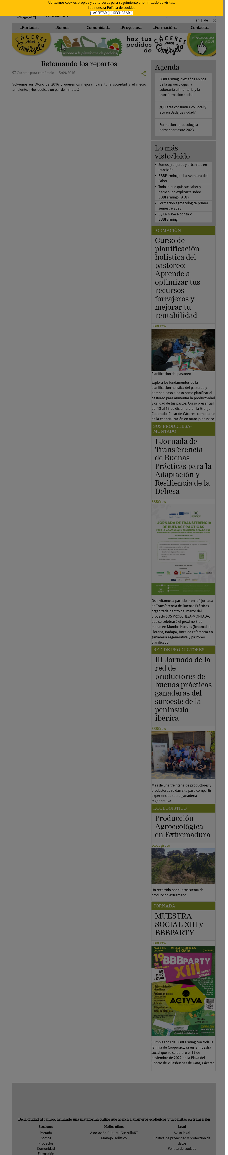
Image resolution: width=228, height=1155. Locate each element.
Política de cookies (121, 8)
